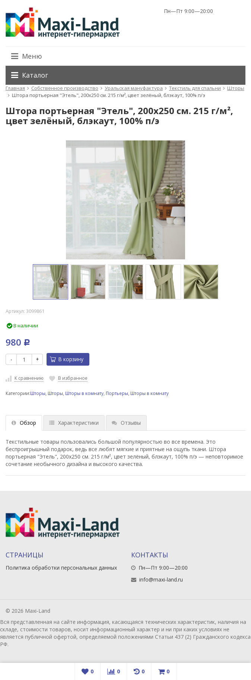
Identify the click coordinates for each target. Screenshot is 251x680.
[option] (50, 282)
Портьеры (117, 393)
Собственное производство (64, 88)
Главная (15, 88)
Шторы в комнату (84, 393)
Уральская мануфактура (134, 88)
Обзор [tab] (24, 422)
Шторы (235, 88)
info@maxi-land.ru (161, 579)
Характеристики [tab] (74, 422)
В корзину (66, 359)
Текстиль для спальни (195, 88)
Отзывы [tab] (126, 422)
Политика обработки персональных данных (61, 567)
